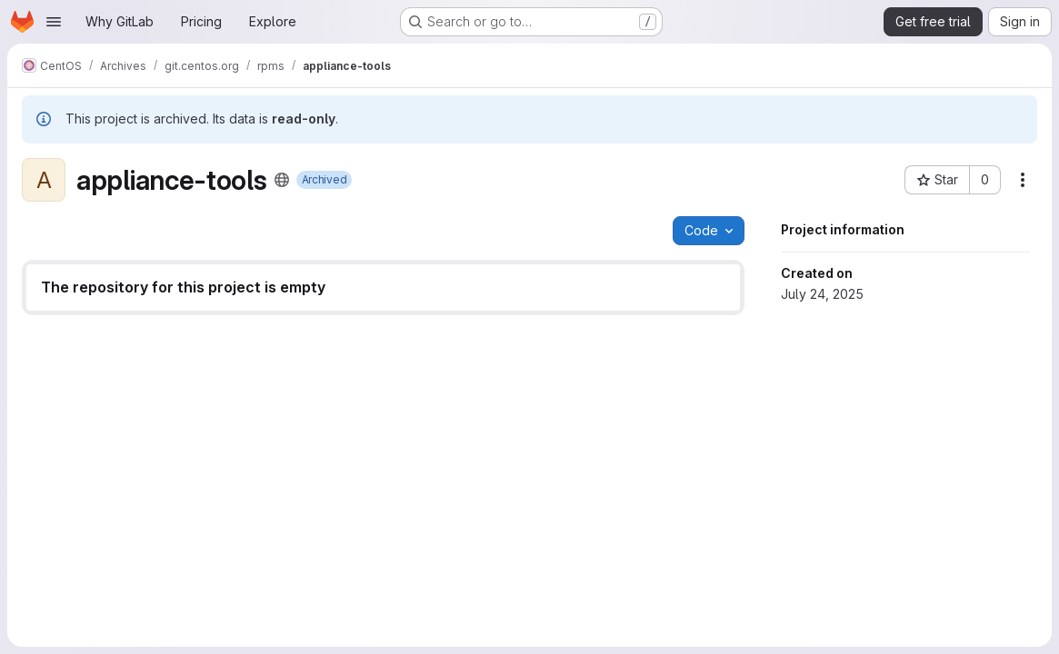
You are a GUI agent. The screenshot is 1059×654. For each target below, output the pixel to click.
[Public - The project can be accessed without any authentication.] (282, 180)
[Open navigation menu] (53, 21)
